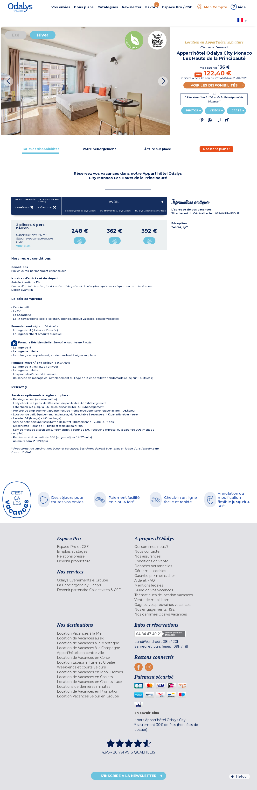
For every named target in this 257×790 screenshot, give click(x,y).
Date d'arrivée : (25, 200)
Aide (238, 7)
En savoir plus (146, 713)
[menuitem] (92, 546)
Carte (236, 110)
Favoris (152, 5)
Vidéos (215, 110)
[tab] (40, 149)
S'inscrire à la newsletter (128, 776)
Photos (192, 110)
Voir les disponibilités (214, 85)
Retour (239, 776)
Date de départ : (48, 200)
